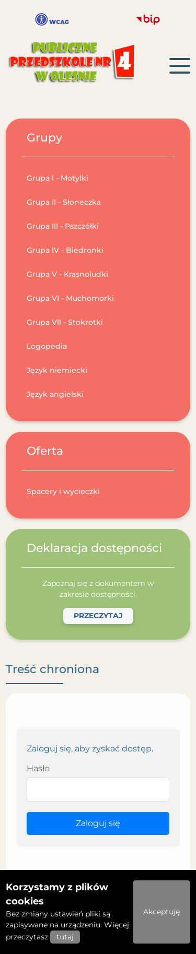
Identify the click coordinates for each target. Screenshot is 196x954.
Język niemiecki (57, 370)
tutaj (65, 936)
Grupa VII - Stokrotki (65, 322)
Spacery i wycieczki (63, 491)
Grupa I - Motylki (57, 178)
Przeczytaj (98, 615)
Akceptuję (161, 911)
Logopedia (47, 346)
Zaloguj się (98, 823)
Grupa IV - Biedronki (65, 250)
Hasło (38, 768)
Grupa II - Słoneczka (64, 202)
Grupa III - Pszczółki (63, 226)
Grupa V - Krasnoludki (67, 274)
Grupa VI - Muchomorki (70, 298)
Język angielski (55, 394)
